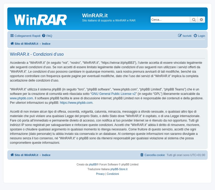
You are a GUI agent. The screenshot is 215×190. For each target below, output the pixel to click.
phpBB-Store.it (118, 169)
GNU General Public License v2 (113, 94)
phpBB (93, 164)
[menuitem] (47, 36)
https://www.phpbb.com (76, 103)
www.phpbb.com (21, 98)
